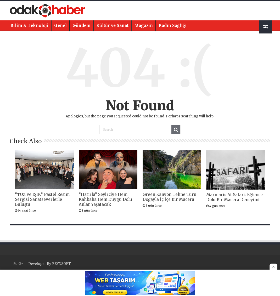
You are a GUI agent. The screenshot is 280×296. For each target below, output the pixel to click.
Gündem (81, 25)
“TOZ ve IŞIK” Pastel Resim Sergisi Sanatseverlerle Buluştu (42, 199)
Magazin (143, 25)
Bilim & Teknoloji (29, 25)
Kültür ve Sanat (112, 25)
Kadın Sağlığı (173, 25)
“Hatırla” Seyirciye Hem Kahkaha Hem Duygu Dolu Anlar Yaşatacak (105, 199)
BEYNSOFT (61, 263)
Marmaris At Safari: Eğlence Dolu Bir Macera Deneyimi (234, 197)
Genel (60, 25)
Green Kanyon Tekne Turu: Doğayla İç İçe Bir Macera (170, 197)
